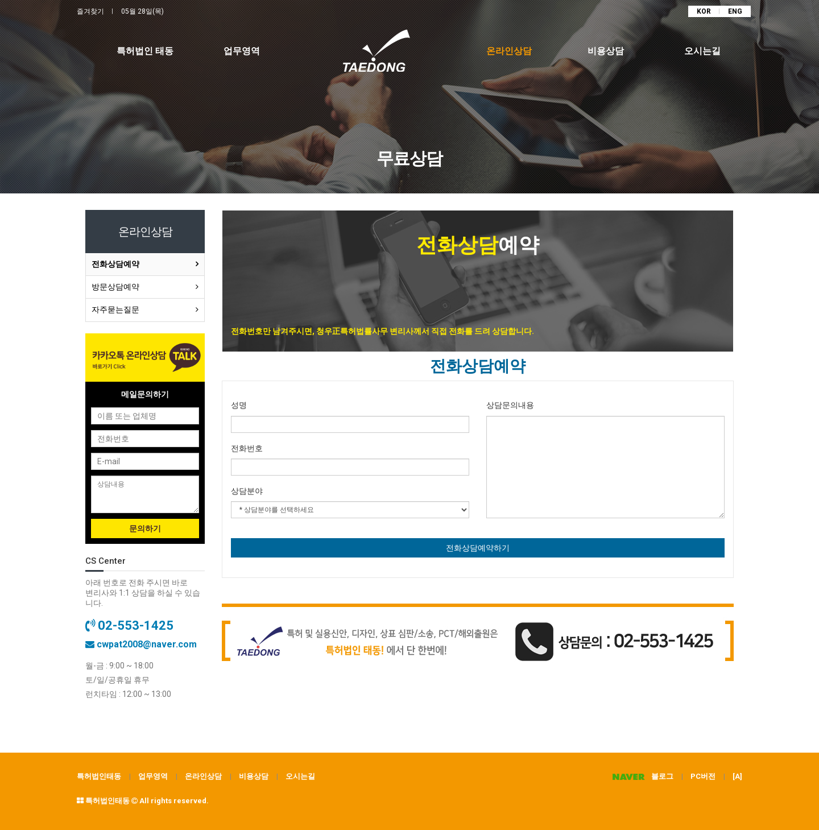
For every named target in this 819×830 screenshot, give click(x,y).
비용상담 (253, 776)
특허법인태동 (99, 776)
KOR (704, 11)
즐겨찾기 (90, 11)
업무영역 (153, 776)
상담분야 (247, 490)
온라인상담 (203, 776)
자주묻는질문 (115, 309)
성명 (239, 405)
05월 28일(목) (142, 11)
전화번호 (247, 448)
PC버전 (702, 776)
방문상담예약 (115, 286)
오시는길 (300, 776)
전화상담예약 (115, 264)
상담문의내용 (510, 405)
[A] (737, 776)
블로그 (640, 776)
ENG (735, 11)
